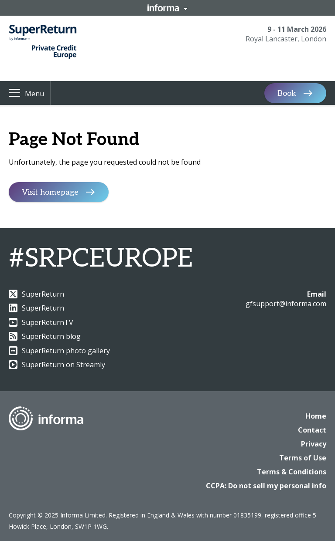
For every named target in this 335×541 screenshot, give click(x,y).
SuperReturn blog (45, 336)
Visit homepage (50, 192)
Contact (312, 430)
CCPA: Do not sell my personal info (266, 485)
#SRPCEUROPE (101, 258)
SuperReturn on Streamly (57, 364)
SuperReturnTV (41, 322)
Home (315, 416)
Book (286, 93)
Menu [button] (34, 93)
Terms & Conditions (291, 472)
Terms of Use (302, 458)
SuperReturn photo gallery (59, 350)
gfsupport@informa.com (286, 303)
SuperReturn (36, 294)
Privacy (313, 444)
